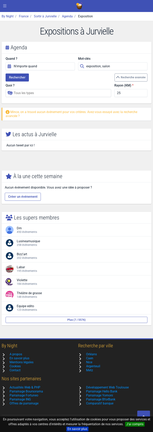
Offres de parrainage (24, 403)
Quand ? (11, 59)
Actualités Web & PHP (25, 387)
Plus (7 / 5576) (76, 319)
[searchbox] (61, 93)
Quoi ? (10, 85)
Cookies (15, 366)
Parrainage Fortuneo (24, 395)
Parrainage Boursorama (26, 391)
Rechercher (17, 77)
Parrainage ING (20, 399)
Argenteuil (93, 366)
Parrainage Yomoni (99, 395)
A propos (16, 354)
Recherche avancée (131, 77)
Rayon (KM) (122, 85)
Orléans (91, 354)
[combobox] (58, 93)
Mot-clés (84, 59)
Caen (89, 358)
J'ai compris (134, 424)
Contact (15, 370)
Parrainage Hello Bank (101, 391)
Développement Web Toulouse (107, 387)
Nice (89, 362)
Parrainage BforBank (100, 399)
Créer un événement (22, 197)
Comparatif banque (99, 403)
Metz (89, 370)
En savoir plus (77, 429)
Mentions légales (21, 362)
